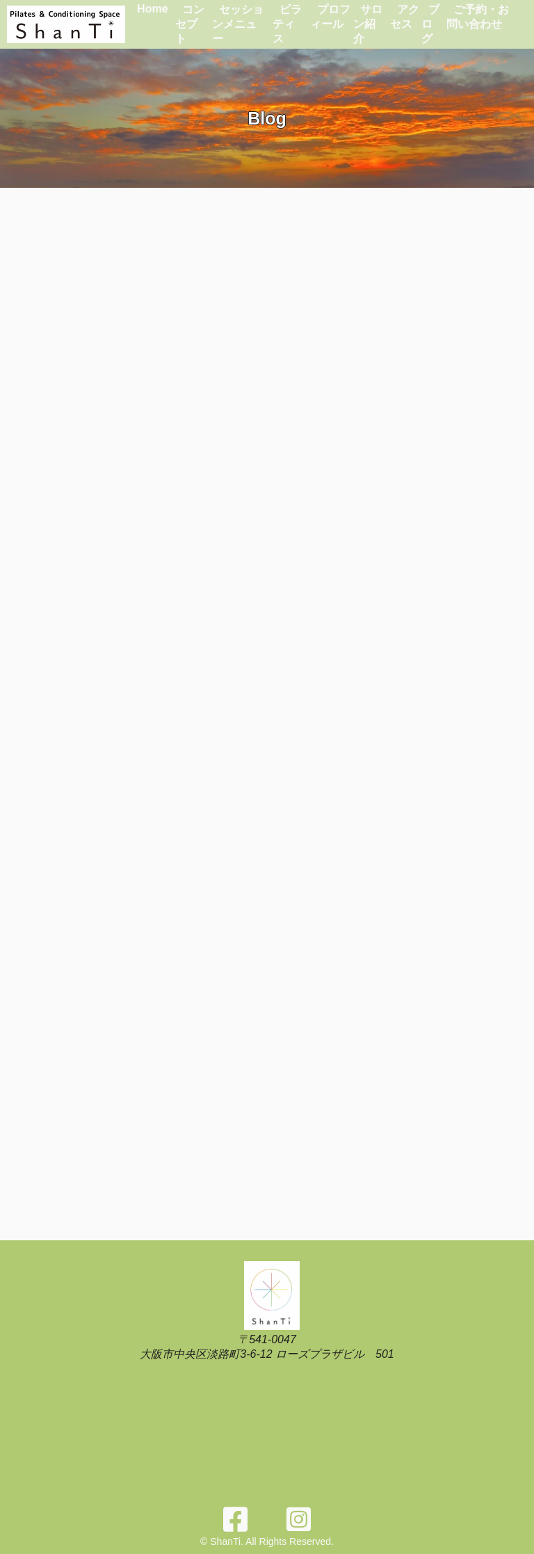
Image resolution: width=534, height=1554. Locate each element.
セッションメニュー (238, 24)
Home (152, 9)
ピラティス (287, 24)
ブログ (430, 24)
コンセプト (189, 24)
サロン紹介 (367, 24)
